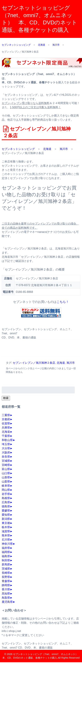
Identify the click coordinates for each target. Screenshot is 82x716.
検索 (6, 398)
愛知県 (6, 514)
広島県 (6, 502)
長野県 (6, 576)
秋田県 (6, 560)
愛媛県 (6, 510)
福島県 (6, 556)
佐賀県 (6, 423)
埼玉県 (6, 444)
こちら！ (63, 302)
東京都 (6, 523)
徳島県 (6, 506)
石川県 (6, 539)
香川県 (6, 589)
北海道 (47, 148)
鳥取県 (6, 597)
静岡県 (6, 585)
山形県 (6, 477)
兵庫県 (6, 427)
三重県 (6, 415)
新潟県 (6, 518)
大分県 (6, 448)
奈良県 (6, 456)
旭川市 (64, 148)
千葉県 (6, 435)
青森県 (6, 581)
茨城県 (6, 568)
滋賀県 (6, 531)
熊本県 (6, 535)
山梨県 (6, 481)
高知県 (6, 593)
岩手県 (6, 493)
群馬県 (6, 564)
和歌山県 (7, 440)
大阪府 (6, 452)
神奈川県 (7, 543)
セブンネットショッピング (18, 148)
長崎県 (6, 572)
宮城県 (6, 460)
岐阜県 (6, 485)
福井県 (6, 547)
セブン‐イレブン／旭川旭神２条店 (34, 362)
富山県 (6, 469)
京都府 (6, 419)
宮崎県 (6, 464)
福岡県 (6, 552)
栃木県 (6, 527)
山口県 (6, 473)
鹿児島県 (7, 601)
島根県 (6, 498)
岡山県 (6, 489)
